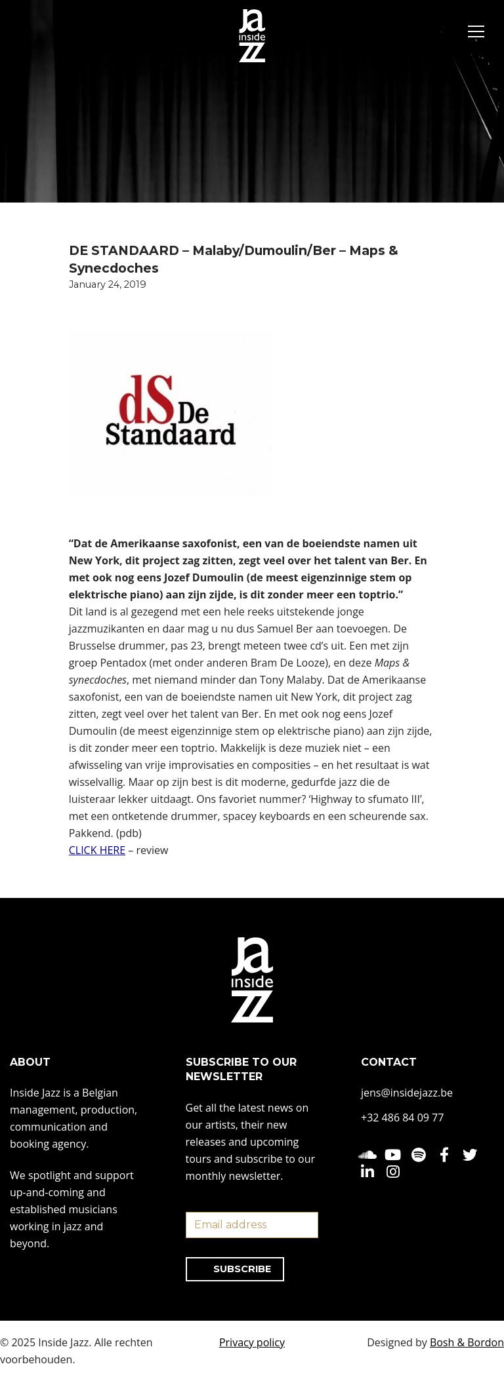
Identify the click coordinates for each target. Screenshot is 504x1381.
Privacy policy (252, 1342)
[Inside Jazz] (252, 35)
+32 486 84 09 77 (402, 1118)
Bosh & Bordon (467, 1342)
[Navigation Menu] (476, 33)
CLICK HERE (97, 850)
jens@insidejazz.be (407, 1093)
